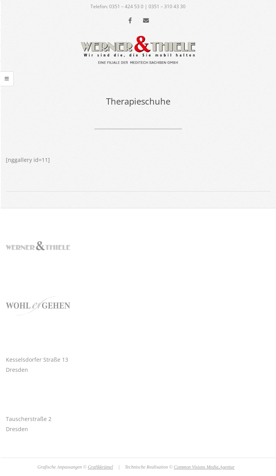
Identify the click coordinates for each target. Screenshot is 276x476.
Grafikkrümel (100, 467)
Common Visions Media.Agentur (204, 467)
